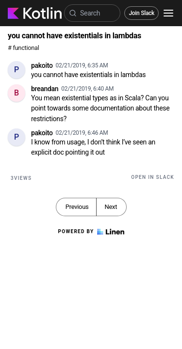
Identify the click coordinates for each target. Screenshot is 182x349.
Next (110, 206)
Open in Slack (152, 177)
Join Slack (141, 13)
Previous (77, 206)
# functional (23, 47)
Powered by (91, 232)
